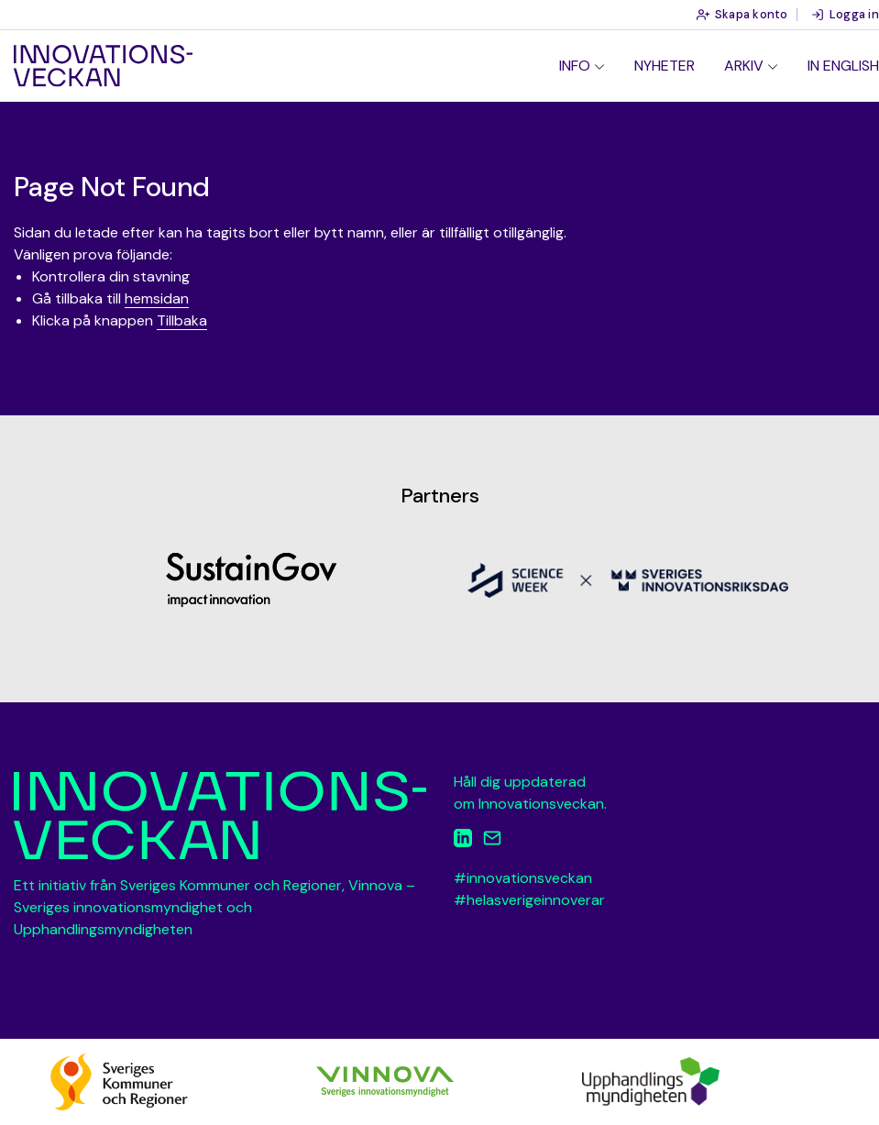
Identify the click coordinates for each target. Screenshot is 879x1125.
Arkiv (744, 65)
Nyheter (664, 65)
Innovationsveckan (103, 66)
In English (843, 65)
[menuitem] (582, 66)
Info (574, 65)
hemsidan (157, 298)
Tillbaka (182, 320)
